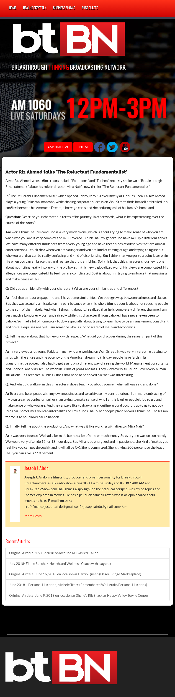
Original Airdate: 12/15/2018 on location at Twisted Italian (53, 553)
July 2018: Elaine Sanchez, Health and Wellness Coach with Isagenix (60, 564)
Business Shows (64, 8)
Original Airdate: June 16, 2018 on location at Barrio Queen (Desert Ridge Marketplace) (75, 574)
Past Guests (90, 8)
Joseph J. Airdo (36, 468)
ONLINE (83, 147)
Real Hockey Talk (34, 8)
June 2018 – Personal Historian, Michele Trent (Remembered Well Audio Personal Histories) (78, 585)
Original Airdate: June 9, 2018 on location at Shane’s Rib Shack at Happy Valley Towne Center (78, 595)
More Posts (33, 516)
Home (12, 8)
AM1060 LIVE (58, 147)
